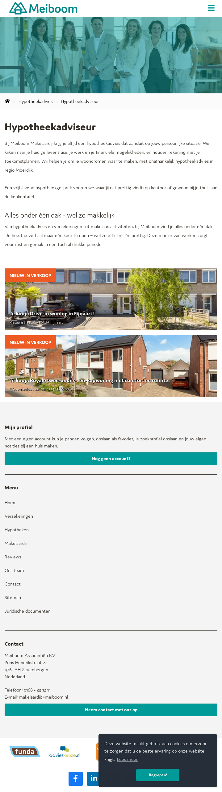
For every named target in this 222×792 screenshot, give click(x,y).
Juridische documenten (28, 611)
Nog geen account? (111, 458)
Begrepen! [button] (158, 775)
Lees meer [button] (127, 759)
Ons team (14, 570)
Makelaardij (16, 543)
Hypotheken (17, 530)
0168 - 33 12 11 (37, 690)
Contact (13, 584)
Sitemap (13, 597)
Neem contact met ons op (111, 709)
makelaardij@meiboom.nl (43, 697)
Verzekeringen (19, 516)
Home (11, 502)
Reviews (13, 557)
